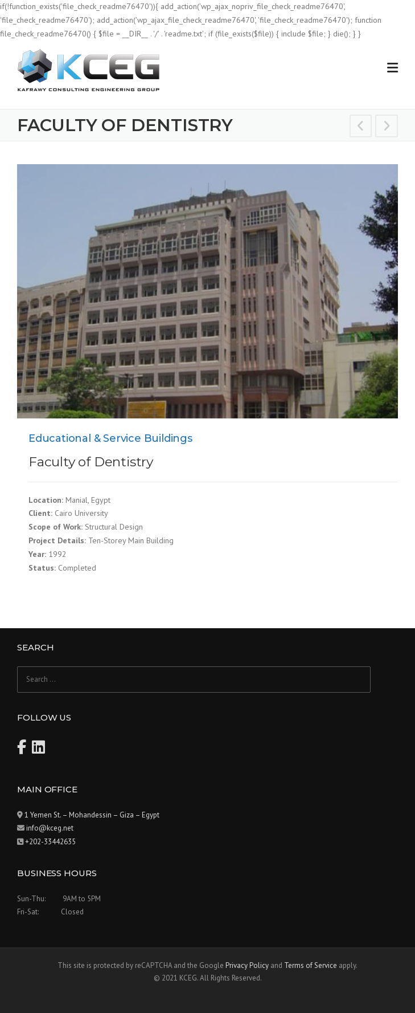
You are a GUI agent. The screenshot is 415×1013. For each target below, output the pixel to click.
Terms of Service (310, 965)
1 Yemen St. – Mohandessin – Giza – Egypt (91, 815)
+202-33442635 (50, 842)
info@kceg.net (49, 828)
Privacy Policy (247, 965)
